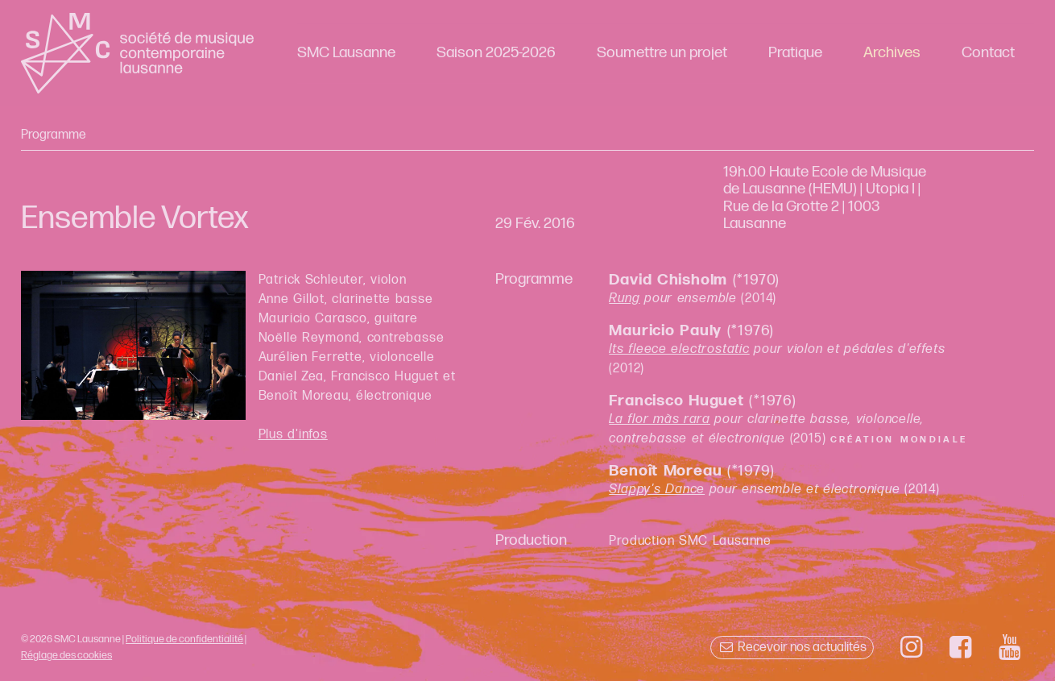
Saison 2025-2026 (496, 53)
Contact (988, 53)
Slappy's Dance (657, 489)
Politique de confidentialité (184, 639)
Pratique (795, 53)
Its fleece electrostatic (679, 349)
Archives (892, 53)
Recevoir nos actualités (792, 647)
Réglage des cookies (66, 655)
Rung (624, 298)
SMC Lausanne (346, 53)
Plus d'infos (293, 434)
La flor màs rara (659, 419)
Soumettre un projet (662, 53)
